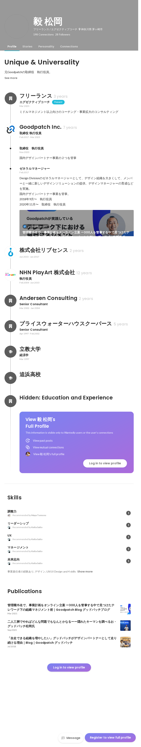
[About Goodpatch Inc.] (10, 129)
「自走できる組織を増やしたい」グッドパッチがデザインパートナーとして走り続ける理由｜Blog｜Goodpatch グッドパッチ (105, 273)
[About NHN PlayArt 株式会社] (10, 327)
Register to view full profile (110, 737)
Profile (11, 46)
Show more (85, 623)
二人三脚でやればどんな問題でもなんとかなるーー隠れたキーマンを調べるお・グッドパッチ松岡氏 (46, 273)
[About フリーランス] (10, 98)
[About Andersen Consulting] (10, 352)
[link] (76, 228)
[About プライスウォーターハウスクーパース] (10, 378)
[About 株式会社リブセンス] (10, 304)
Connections (69, 46)
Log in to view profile (105, 515)
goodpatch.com (36, 226)
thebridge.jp (33, 265)
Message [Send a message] (70, 738)
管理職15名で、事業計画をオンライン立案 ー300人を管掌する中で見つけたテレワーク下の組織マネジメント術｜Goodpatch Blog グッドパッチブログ (76, 234)
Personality (46, 46)
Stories (27, 46)
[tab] (11, 46)
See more (10, 78)
